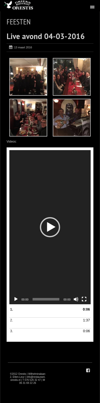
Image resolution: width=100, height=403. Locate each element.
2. (45, 323)
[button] (50, 227)
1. (45, 312)
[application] (50, 227)
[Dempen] (76, 299)
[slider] (46, 299)
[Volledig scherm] (84, 299)
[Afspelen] (15, 299)
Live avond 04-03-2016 (46, 36)
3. (45, 334)
